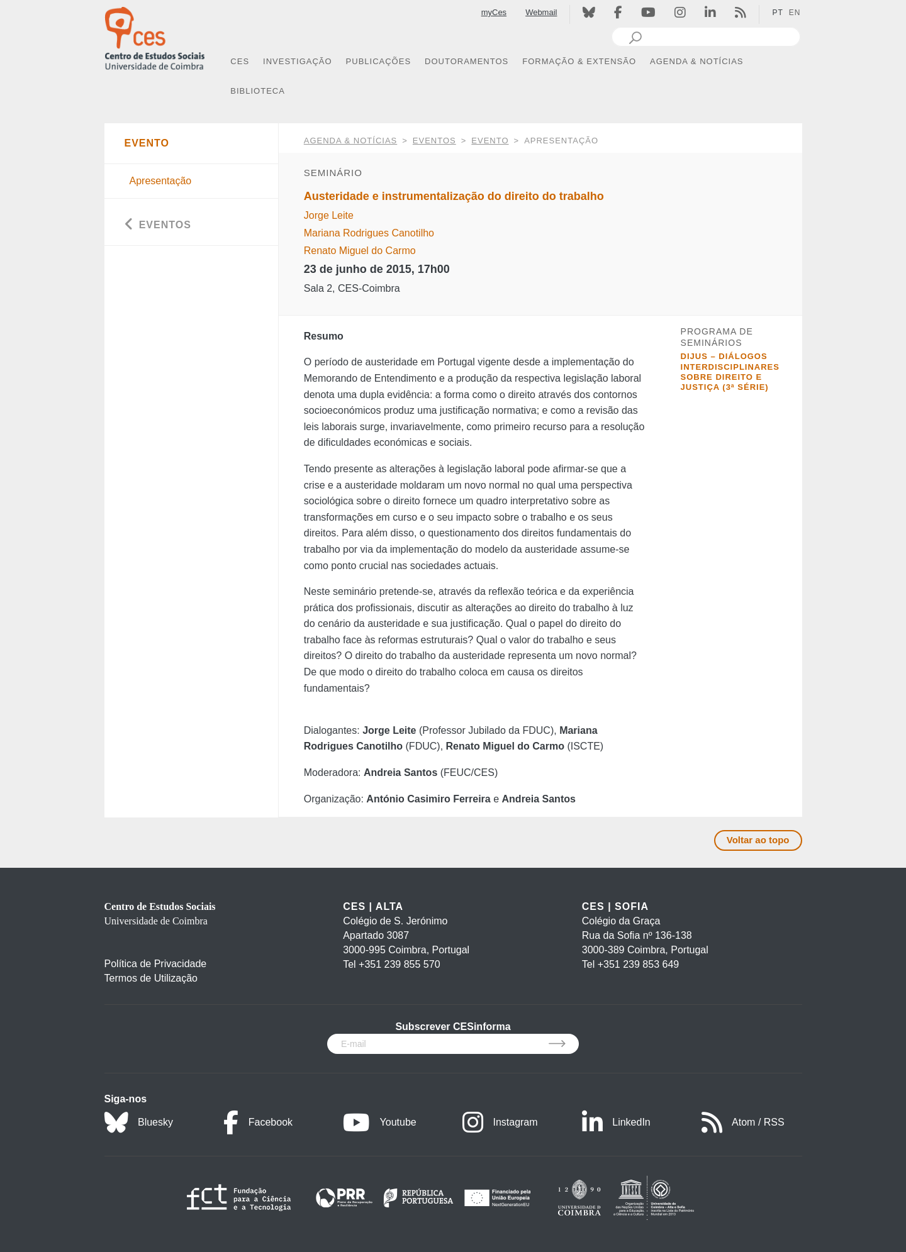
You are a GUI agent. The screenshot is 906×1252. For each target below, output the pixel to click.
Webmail (541, 12)
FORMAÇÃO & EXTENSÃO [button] (579, 61)
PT (777, 12)
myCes (493, 12)
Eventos (434, 140)
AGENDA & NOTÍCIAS (350, 140)
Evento (489, 140)
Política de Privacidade (155, 963)
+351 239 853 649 (638, 964)
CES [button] (239, 61)
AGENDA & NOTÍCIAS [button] (696, 61)
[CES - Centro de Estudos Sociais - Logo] (154, 36)
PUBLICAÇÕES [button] (378, 61)
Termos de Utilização (151, 978)
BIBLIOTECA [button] (257, 91)
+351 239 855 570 (399, 964)
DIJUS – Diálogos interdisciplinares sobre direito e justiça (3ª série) (730, 372)
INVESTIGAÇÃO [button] (297, 61)
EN (795, 12)
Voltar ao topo (758, 839)
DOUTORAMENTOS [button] (466, 61)
